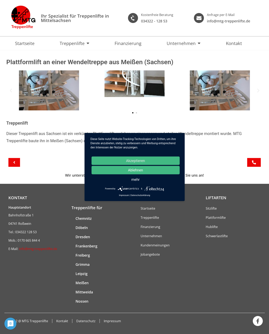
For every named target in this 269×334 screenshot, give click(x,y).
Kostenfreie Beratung (157, 15)
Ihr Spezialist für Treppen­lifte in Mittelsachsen (75, 18)
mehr (135, 179)
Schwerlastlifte (217, 236)
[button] (10, 90)
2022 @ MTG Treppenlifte (29, 321)
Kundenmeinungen (155, 245)
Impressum (112, 321)
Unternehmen (183, 43)
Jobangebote (150, 254)
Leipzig (82, 273)
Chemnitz (84, 218)
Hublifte (212, 227)
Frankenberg (86, 246)
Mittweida (84, 292)
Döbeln (82, 227)
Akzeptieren (135, 161)
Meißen (82, 282)
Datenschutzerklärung (140, 195)
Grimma (83, 264)
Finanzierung (128, 43)
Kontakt (234, 43)
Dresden (83, 236)
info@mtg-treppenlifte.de (38, 249)
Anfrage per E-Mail (221, 15)
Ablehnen (135, 170)
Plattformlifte (216, 217)
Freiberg (83, 255)
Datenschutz (86, 321)
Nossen (82, 301)
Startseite (24, 43)
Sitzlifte (211, 208)
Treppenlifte (74, 43)
